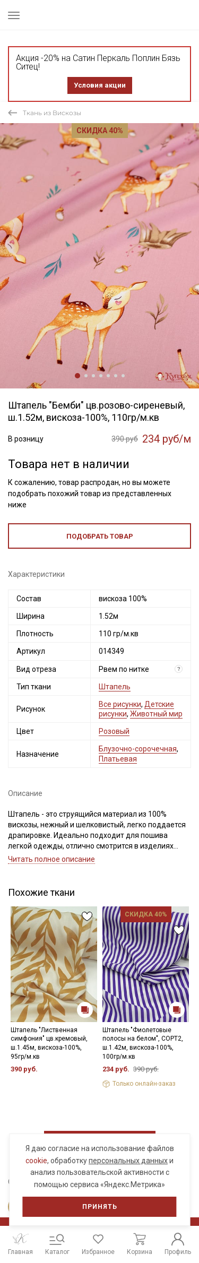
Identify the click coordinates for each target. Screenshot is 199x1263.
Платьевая (118, 759)
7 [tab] (123, 375)
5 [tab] (108, 375)
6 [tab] (115, 375)
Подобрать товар (99, 536)
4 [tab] (100, 375)
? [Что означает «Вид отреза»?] (178, 668)
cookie (36, 1160)
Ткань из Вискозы (52, 113)
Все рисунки (120, 704)
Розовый (114, 731)
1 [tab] (77, 375)
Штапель (115, 686)
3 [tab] (93, 375)
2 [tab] (86, 375)
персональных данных (128, 1160)
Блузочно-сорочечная (138, 749)
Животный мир (156, 714)
